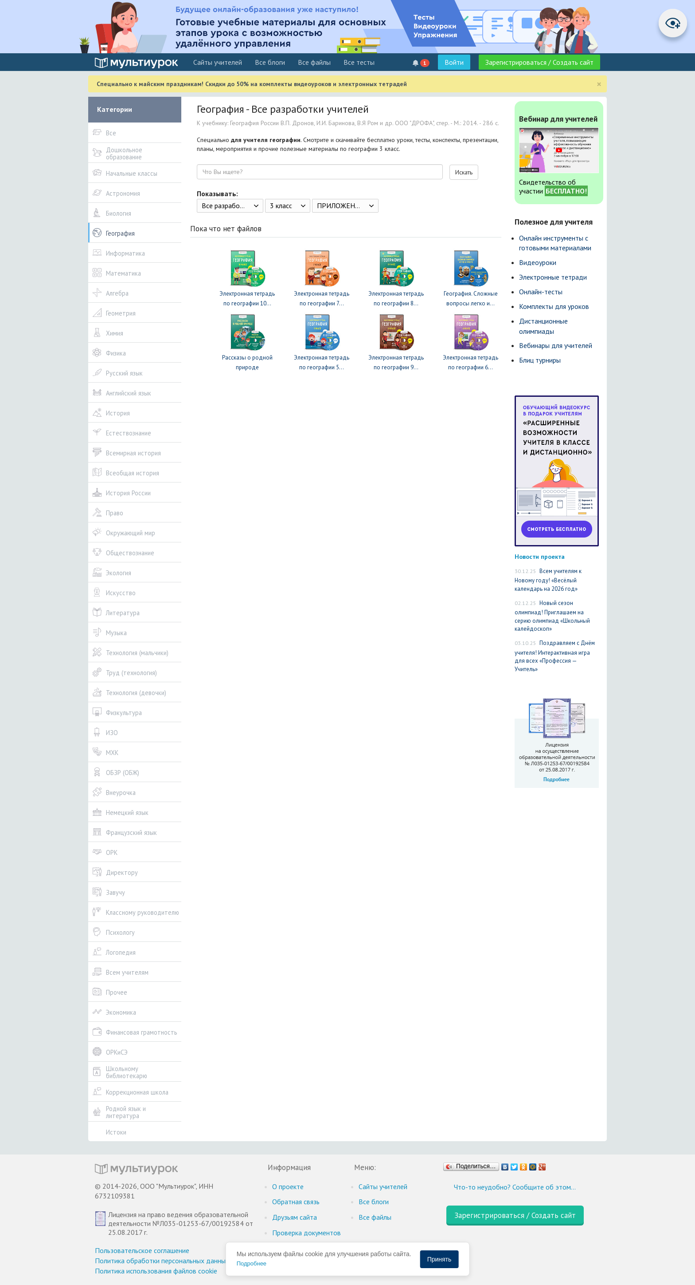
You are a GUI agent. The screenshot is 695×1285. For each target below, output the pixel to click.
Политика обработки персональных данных (162, 1260)
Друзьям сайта (294, 1217)
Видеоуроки (537, 262)
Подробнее (251, 1263)
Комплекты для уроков (554, 306)
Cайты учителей (217, 62)
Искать (463, 172)
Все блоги (270, 62)
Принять (439, 1259)
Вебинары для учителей (555, 345)
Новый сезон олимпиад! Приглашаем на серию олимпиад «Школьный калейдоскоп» (552, 616)
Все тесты (359, 62)
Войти (454, 62)
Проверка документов (306, 1232)
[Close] (599, 84)
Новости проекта (540, 556)
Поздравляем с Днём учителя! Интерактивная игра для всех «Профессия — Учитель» (555, 656)
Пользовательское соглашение (142, 1250)
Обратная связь (296, 1201)
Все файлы (314, 62)
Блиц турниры (540, 360)
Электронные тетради (553, 277)
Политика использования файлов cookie (156, 1270)
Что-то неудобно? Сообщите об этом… (515, 1186)
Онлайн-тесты (540, 291)
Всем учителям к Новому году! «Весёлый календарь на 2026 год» (548, 580)
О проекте (288, 1186)
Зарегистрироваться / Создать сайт (539, 62)
